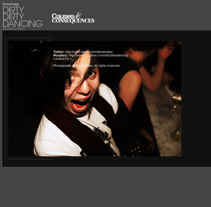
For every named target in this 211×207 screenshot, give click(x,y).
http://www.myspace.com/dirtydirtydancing (98, 55)
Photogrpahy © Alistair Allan (73, 65)
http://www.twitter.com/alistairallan (89, 51)
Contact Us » (62, 58)
